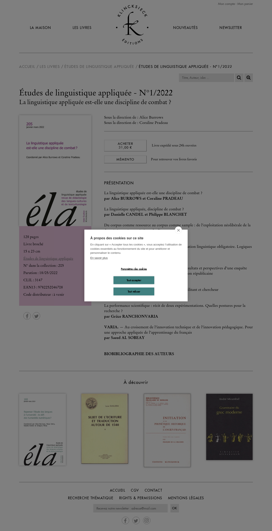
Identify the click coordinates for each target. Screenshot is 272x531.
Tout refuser (134, 291)
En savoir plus (99, 257)
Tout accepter (134, 280)
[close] (178, 230)
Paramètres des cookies (134, 268)
